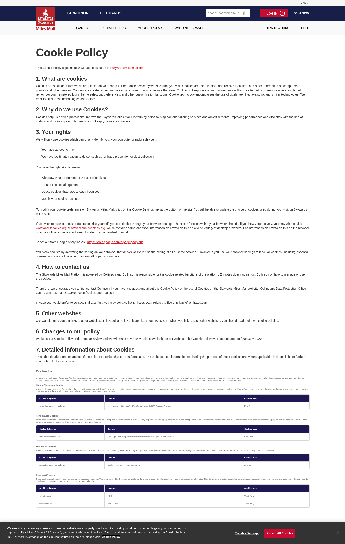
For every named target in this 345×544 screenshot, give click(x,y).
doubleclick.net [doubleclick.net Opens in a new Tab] (46, 504)
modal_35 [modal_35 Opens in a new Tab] (112, 465)
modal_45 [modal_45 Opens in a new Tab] (121, 465)
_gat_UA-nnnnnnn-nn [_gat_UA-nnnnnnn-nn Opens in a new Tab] (164, 437)
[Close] (338, 535)
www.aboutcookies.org (51, 228)
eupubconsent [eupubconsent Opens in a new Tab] (114, 406)
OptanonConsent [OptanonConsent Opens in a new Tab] (163, 406)
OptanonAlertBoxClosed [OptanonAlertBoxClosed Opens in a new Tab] (132, 406)
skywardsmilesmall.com (128, 68)
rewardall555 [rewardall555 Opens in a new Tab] (149, 406)
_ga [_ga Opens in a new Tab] (114, 437)
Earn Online (79, 13)
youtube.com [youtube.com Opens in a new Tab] (45, 496)
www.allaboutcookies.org (88, 228)
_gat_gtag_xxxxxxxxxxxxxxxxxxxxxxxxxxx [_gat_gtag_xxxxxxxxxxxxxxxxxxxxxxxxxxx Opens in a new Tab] (135, 437)
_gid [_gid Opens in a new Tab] (110, 437)
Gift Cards (110, 13)
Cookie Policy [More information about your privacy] (111, 539)
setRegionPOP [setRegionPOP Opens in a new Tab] (134, 465)
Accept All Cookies (280, 536)
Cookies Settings (247, 536)
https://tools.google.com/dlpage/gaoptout (115, 242)
